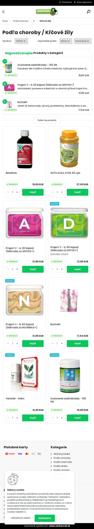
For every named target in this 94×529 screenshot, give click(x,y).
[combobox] (65, 41)
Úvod (5, 20)
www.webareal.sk (59, 525)
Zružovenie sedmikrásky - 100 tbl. (68, 400)
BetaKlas (11, 173)
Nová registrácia (84, 2)
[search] (89, 12)
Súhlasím (44, 518)
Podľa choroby (20, 20)
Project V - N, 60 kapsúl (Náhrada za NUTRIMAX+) (21, 326)
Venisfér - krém (15, 398)
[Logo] (47, 12)
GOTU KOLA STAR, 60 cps (65, 173)
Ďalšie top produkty (47, 120)
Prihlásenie (67, 2)
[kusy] (13, 192)
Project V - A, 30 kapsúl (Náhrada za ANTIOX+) (20, 250)
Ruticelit (55, 324)
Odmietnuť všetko (20, 518)
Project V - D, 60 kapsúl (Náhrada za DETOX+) (64, 249)
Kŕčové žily (45, 20)
